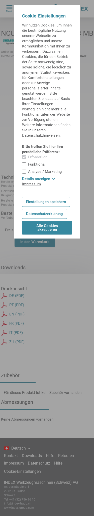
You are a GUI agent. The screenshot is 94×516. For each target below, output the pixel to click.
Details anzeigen (38, 179)
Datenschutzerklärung (44, 214)
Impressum (31, 184)
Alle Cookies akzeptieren (47, 228)
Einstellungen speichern (46, 202)
